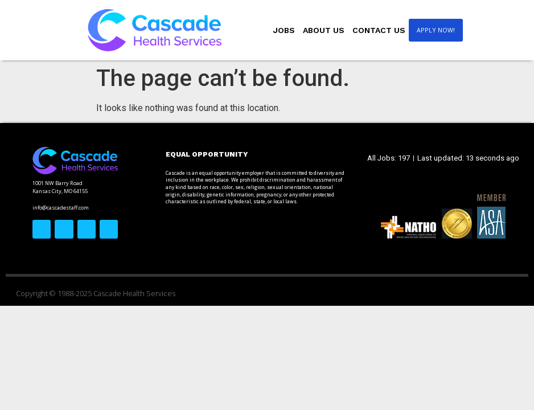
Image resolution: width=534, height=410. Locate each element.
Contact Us (378, 30)
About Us (323, 30)
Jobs (284, 30)
